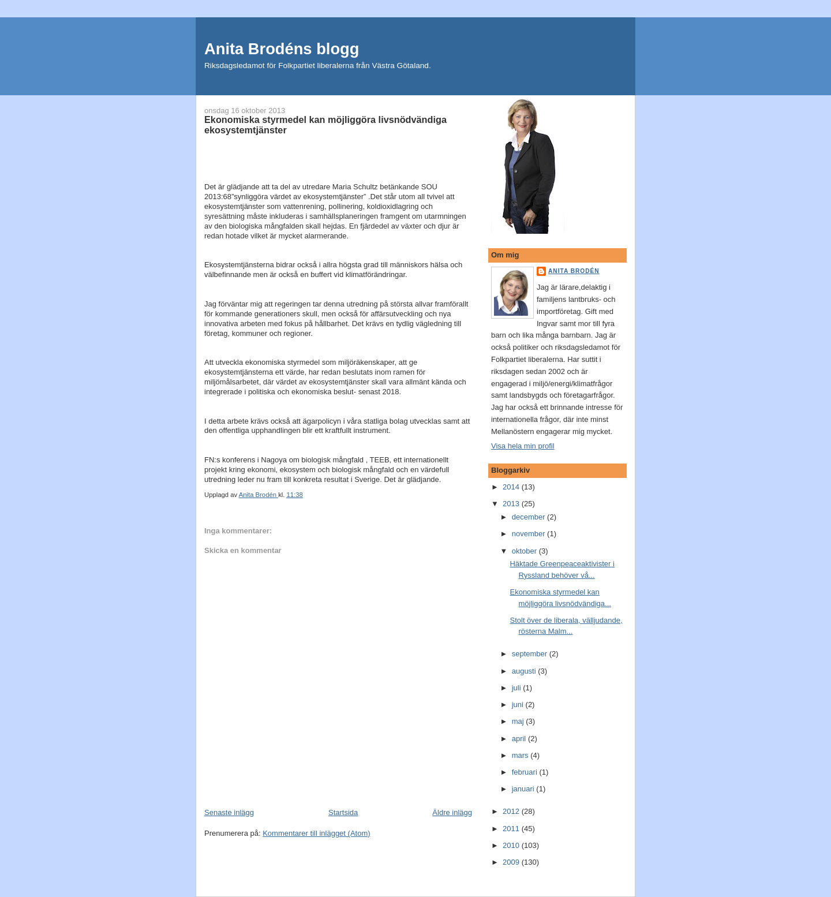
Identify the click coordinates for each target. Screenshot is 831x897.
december (529, 517)
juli (517, 687)
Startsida (343, 812)
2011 (512, 828)
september (530, 653)
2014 (512, 487)
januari (524, 788)
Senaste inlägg (229, 812)
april (520, 738)
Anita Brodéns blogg (281, 49)
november (529, 533)
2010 (512, 845)
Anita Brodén (574, 271)
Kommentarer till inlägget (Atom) (316, 833)
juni (519, 704)
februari (526, 772)
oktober (525, 551)
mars (521, 755)
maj (519, 721)
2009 (512, 862)
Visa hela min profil (523, 446)
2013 (512, 503)
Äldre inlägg (452, 812)
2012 (512, 811)
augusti (525, 671)
